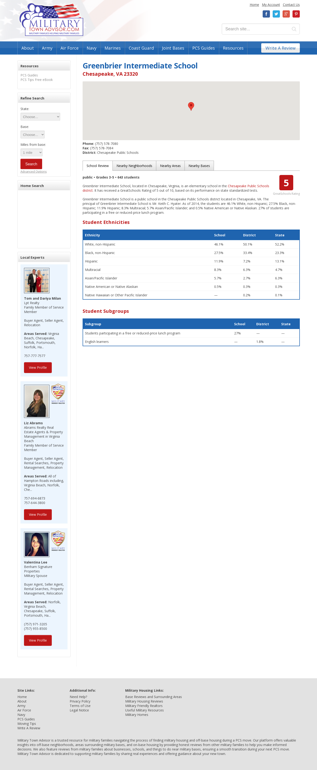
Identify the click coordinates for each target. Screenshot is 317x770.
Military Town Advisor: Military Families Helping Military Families (51, 19)
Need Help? (78, 697)
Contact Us (291, 4)
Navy (91, 48)
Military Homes (136, 714)
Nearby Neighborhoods (134, 165)
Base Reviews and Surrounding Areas (153, 697)
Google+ (286, 14)
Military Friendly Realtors (144, 705)
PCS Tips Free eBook (36, 79)
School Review (98, 165)
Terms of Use (80, 705)
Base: (24, 126)
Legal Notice (79, 710)
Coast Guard (141, 48)
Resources (233, 48)
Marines (112, 48)
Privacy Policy (80, 701)
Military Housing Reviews (144, 701)
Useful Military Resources (144, 710)
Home (254, 4)
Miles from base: (33, 144)
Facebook (266, 14)
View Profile (38, 367)
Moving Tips (26, 723)
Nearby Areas (170, 165)
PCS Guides (203, 48)
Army (47, 48)
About (27, 48)
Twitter (276, 14)
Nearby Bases (199, 165)
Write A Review (280, 48)
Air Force (69, 48)
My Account (271, 4)
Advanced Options (33, 171)
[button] (191, 106)
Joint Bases (173, 48)
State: (24, 109)
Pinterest (296, 14)
